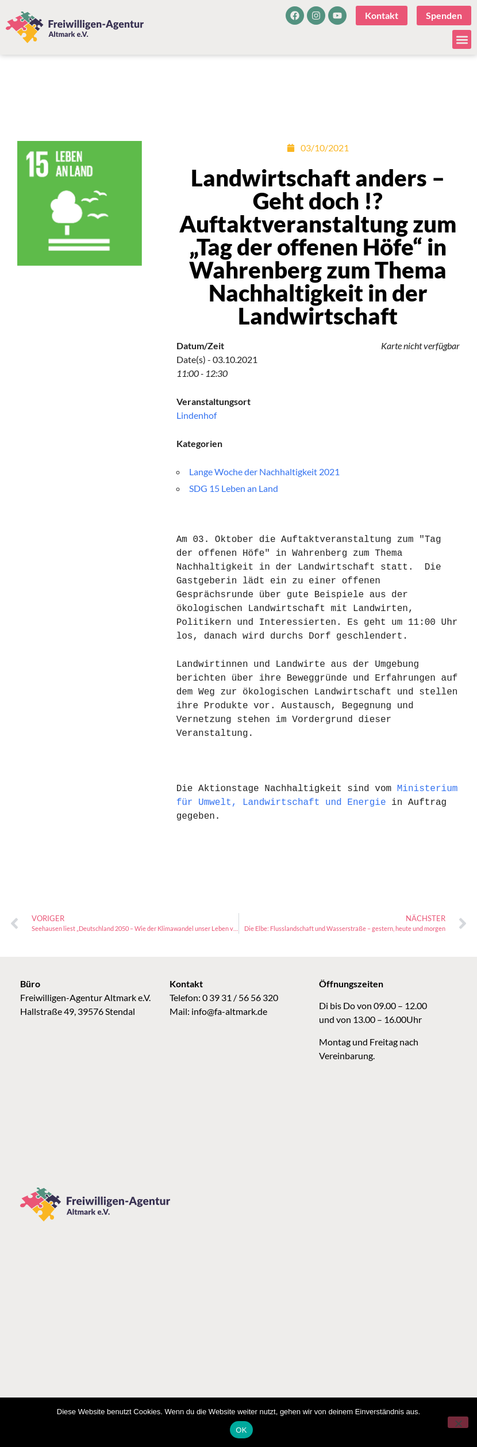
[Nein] (458, 1422)
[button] (461, 39)
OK (241, 1430)
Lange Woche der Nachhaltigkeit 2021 (264, 471)
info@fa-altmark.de (229, 1011)
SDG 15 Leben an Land (233, 488)
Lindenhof (196, 415)
